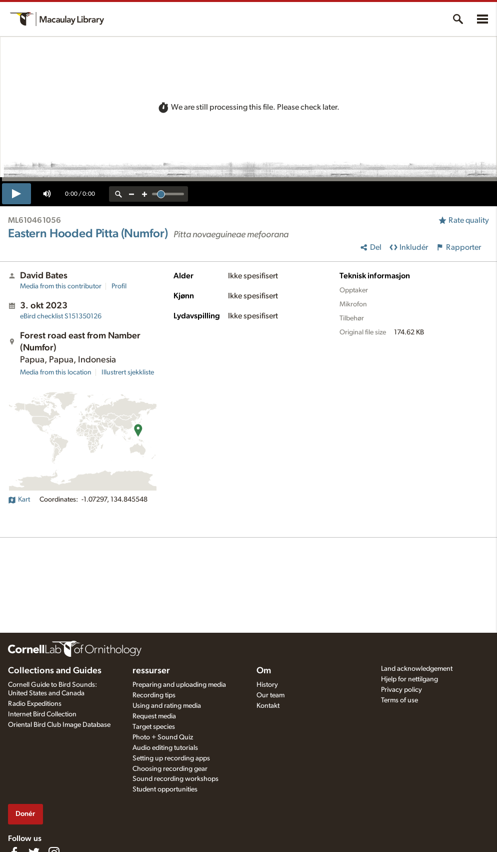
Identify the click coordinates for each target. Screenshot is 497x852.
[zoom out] (131, 194)
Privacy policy (401, 689)
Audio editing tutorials (165, 747)
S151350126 (61, 316)
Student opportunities (165, 789)
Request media (154, 716)
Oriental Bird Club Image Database (59, 724)
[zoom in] (144, 194)
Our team (270, 695)
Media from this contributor (61, 286)
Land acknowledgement (416, 668)
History (267, 684)
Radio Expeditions (35, 703)
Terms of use (399, 700)
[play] (16, 193)
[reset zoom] (118, 194)
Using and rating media (166, 705)
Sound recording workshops (175, 778)
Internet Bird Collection (42, 714)
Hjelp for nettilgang (409, 679)
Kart (19, 499)
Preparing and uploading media (179, 684)
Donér (25, 813)
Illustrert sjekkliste (128, 372)
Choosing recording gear (170, 768)
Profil (119, 286)
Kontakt (268, 705)
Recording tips (154, 695)
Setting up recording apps (171, 758)
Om (263, 670)
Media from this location (56, 372)
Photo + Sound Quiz (162, 737)
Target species (153, 726)
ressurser (151, 670)
